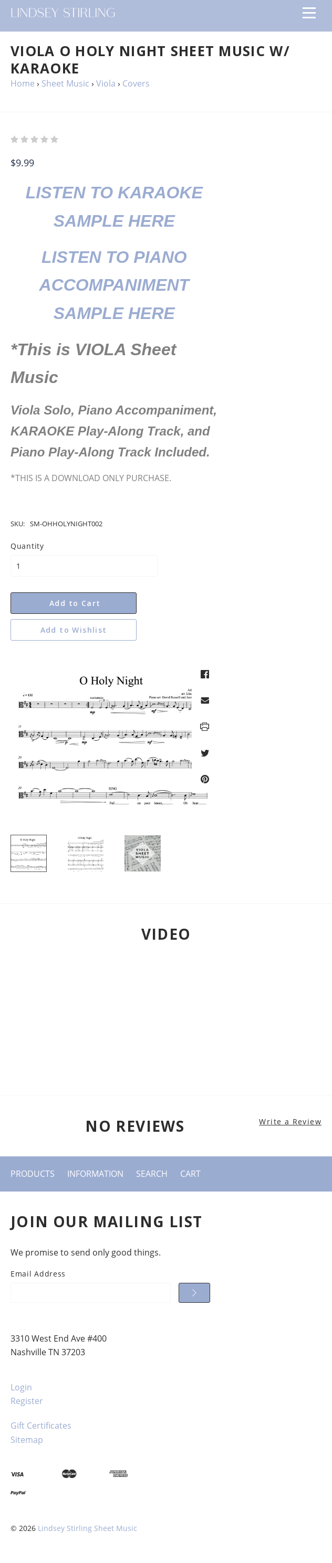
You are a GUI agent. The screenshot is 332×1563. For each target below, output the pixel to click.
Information (95, 1173)
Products (33, 1173)
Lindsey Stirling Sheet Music (87, 1528)
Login (21, 1387)
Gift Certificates (41, 1425)
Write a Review (290, 1121)
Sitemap (27, 1439)
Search (152, 1173)
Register (27, 1401)
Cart (190, 1173)
